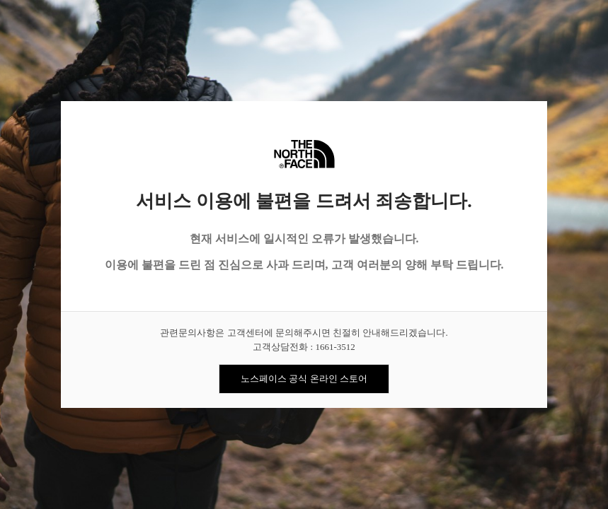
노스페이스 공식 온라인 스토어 (304, 378)
